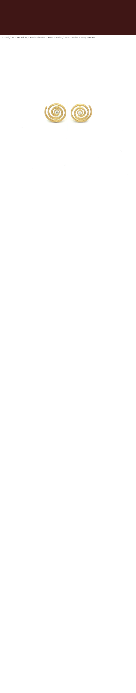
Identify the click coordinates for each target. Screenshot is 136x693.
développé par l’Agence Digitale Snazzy (47, 684)
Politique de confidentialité (88, 684)
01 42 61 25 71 (70, 604)
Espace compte (68, 650)
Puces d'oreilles (55, 37)
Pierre (6, 279)
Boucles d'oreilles (37, 37)
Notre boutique (68, 642)
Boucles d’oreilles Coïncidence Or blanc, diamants (68, 534)
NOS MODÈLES (19, 37)
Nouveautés (79, 433)
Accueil (5, 37)
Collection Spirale (57, 433)
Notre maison (68, 635)
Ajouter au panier (22, 300)
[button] (26, 320)
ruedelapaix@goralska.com (71, 612)
